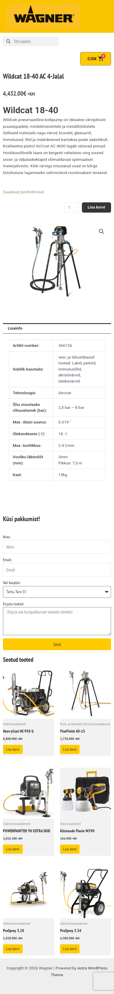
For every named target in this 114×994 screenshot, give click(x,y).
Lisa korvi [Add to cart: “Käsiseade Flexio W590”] (70, 849)
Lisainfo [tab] (15, 328)
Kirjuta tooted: (13, 604)
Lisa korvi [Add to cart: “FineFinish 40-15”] (70, 749)
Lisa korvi (96, 207)
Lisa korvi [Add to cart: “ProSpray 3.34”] (70, 948)
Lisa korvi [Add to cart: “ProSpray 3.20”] (12, 948)
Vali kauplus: (12, 582)
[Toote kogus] (71, 207)
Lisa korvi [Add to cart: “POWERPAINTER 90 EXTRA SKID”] (12, 849)
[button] (101, 231)
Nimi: (7, 537)
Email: (7, 559)
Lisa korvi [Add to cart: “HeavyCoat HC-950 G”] (12, 749)
